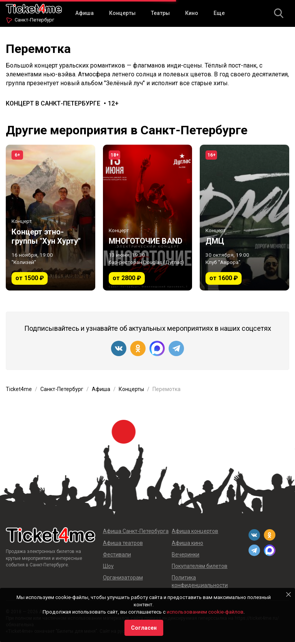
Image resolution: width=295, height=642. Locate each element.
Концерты (122, 13)
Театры (160, 13)
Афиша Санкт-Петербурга (136, 531)
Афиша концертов (195, 531)
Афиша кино (187, 543)
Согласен (144, 628)
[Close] (288, 594)
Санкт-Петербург (34, 20)
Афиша (84, 13)
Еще (219, 13)
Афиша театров (123, 543)
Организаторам (123, 577)
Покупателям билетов (199, 566)
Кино (191, 13)
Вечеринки (185, 554)
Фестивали (117, 554)
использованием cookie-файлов (205, 612)
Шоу (108, 566)
